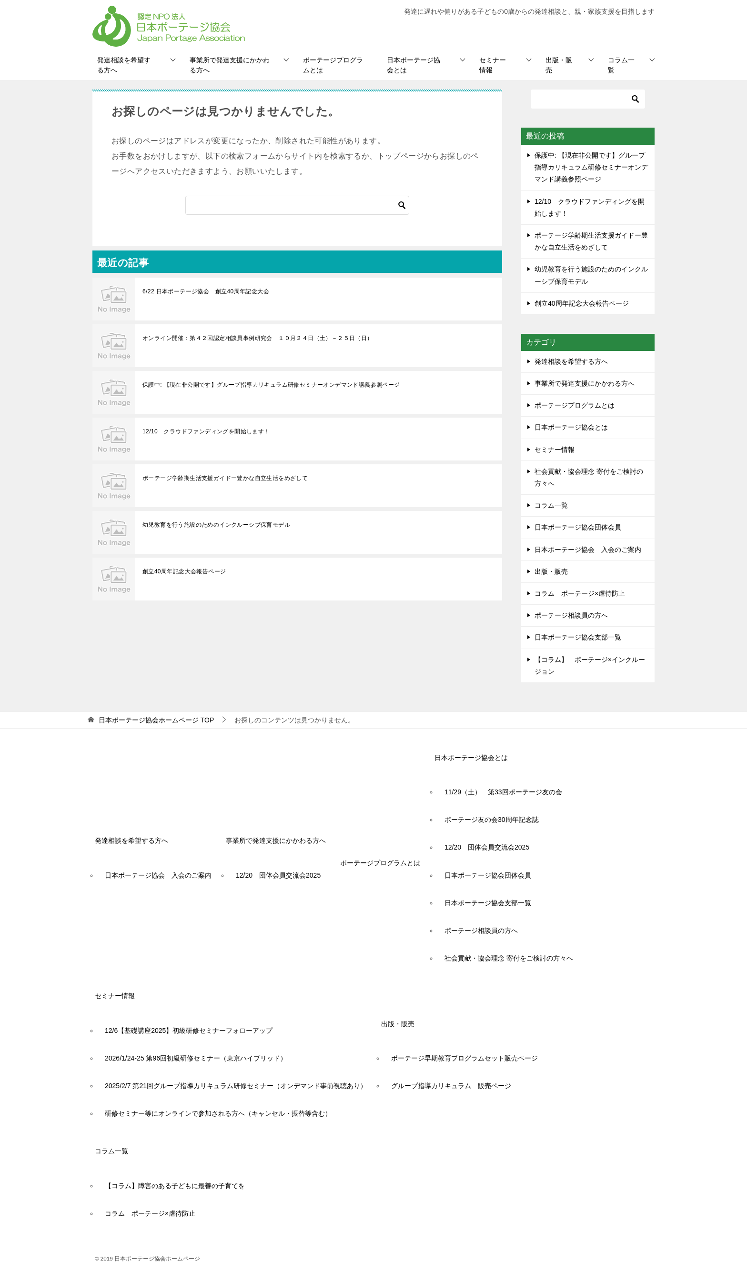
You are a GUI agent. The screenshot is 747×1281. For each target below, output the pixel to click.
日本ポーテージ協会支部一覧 (578, 637)
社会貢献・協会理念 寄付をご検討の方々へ (589, 477)
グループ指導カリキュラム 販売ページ (451, 1086)
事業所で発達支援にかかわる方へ (230, 65)
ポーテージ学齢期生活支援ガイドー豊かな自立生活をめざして (225, 478)
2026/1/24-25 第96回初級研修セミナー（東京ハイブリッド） (196, 1058)
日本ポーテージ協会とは (413, 65)
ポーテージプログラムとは (333, 65)
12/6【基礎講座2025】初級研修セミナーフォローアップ (189, 1030)
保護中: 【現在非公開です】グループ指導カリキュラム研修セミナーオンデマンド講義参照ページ (271, 384)
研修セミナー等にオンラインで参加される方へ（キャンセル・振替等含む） (218, 1113)
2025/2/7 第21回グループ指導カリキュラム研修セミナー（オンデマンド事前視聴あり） (236, 1086)
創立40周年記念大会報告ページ (184, 571)
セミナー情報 (492, 65)
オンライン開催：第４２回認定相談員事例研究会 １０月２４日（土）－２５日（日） (257, 338)
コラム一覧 (621, 65)
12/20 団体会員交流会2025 (278, 875)
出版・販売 (558, 65)
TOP (156, 720)
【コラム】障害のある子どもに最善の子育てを (175, 1186)
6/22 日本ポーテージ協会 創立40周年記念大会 (205, 291)
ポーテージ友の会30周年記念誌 (491, 819)
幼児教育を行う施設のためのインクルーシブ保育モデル (216, 524)
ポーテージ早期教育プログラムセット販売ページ (464, 1058)
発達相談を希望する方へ (124, 65)
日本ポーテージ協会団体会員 (578, 527)
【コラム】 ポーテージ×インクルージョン (590, 665)
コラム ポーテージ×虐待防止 (583, 593)
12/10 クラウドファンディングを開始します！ (206, 431)
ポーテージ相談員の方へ (571, 615)
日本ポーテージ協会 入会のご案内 (588, 549)
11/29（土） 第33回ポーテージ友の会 (503, 792)
